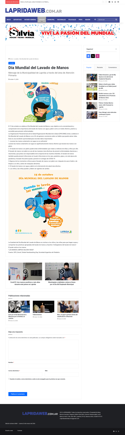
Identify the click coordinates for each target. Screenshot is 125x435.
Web (46, 370)
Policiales (72, 19)
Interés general (30, 19)
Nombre (11, 362)
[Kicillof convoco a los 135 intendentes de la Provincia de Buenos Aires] (92, 96)
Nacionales (61, 19)
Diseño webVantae (13, 430)
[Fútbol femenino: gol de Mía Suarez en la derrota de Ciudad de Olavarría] (92, 77)
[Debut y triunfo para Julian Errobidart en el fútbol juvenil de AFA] (92, 87)
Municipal (51, 19)
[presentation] (23, 386)
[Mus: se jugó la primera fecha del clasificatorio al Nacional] (68, 307)
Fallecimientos (37, 314)
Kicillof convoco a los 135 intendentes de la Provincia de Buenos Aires (107, 95)
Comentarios (112, 67)
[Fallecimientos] (43, 307)
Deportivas (17, 19)
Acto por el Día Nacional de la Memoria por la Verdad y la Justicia (17, 316)
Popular (88, 67)
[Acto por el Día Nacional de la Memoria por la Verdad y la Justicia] (19, 307)
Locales (42, 19)
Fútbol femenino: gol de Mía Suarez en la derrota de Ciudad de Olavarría (107, 77)
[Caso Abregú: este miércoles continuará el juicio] (92, 115)
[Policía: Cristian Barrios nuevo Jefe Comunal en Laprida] (92, 105)
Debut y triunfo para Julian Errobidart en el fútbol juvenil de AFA (38, 2)
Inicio (9, 19)
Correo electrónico (14, 370)
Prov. (81, 19)
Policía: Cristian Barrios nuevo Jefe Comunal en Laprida (106, 105)
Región (87, 19)
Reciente (100, 67)
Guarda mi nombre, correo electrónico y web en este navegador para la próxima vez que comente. (37, 379)
